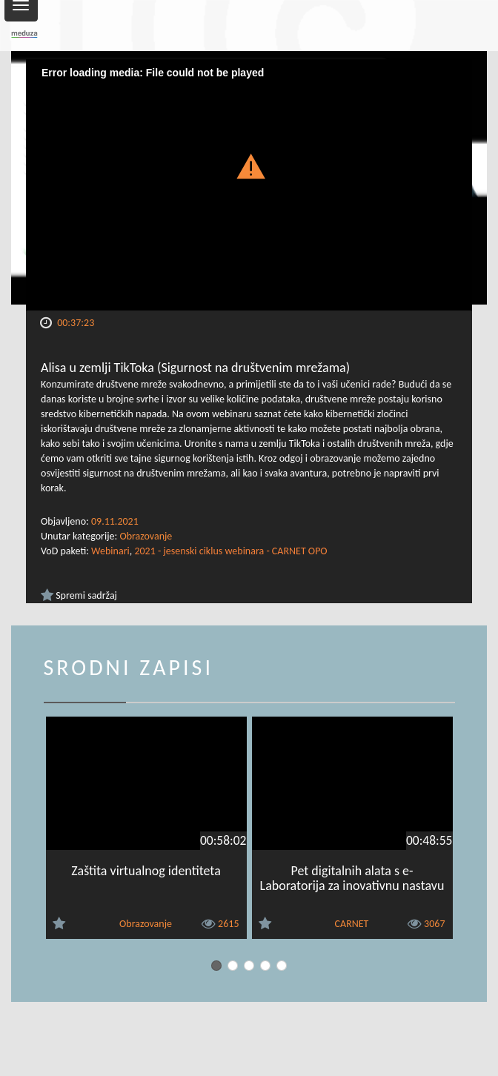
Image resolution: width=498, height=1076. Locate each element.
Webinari (110, 551)
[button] (249, 166)
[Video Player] (249, 184)
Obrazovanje (145, 536)
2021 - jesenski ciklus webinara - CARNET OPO (230, 551)
